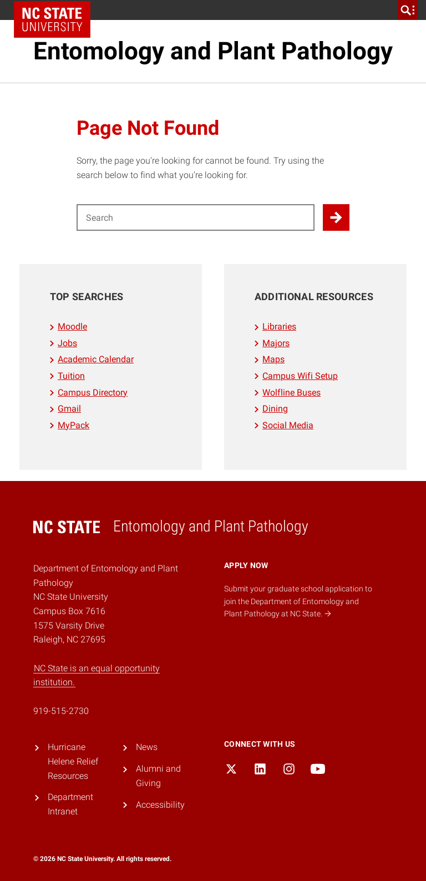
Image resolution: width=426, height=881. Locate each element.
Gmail (69, 408)
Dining (275, 408)
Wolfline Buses (291, 392)
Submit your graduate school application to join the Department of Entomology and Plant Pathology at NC (298, 601)
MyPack (73, 425)
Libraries (279, 326)
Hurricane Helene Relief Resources (73, 761)
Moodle (72, 326)
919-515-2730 (61, 711)
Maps (273, 359)
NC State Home (52, 19)
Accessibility (160, 804)
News (147, 747)
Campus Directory (93, 392)
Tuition (71, 376)
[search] (408, 10)
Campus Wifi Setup (300, 376)
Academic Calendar (96, 359)
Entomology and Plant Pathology (213, 51)
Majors (276, 343)
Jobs (67, 343)
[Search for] (196, 217)
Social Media (287, 425)
